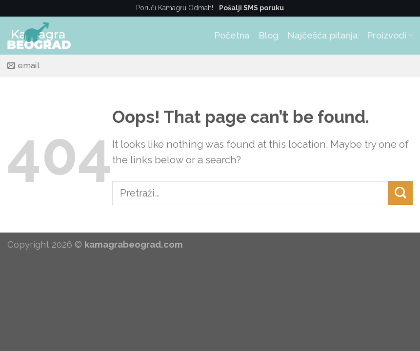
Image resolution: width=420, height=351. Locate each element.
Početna (232, 35)
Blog (269, 35)
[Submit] (400, 193)
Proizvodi (390, 35)
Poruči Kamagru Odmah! (210, 8)
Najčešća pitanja (322, 35)
